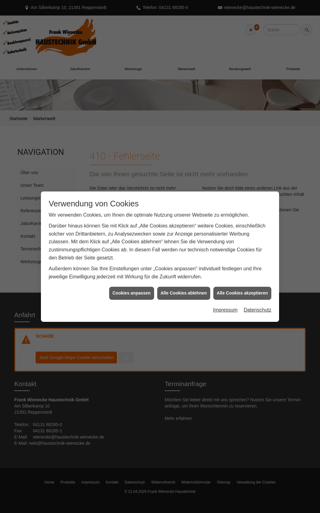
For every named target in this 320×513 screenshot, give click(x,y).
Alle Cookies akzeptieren (242, 285)
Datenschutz (257, 301)
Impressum (225, 301)
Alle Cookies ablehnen (184, 285)
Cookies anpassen (132, 285)
